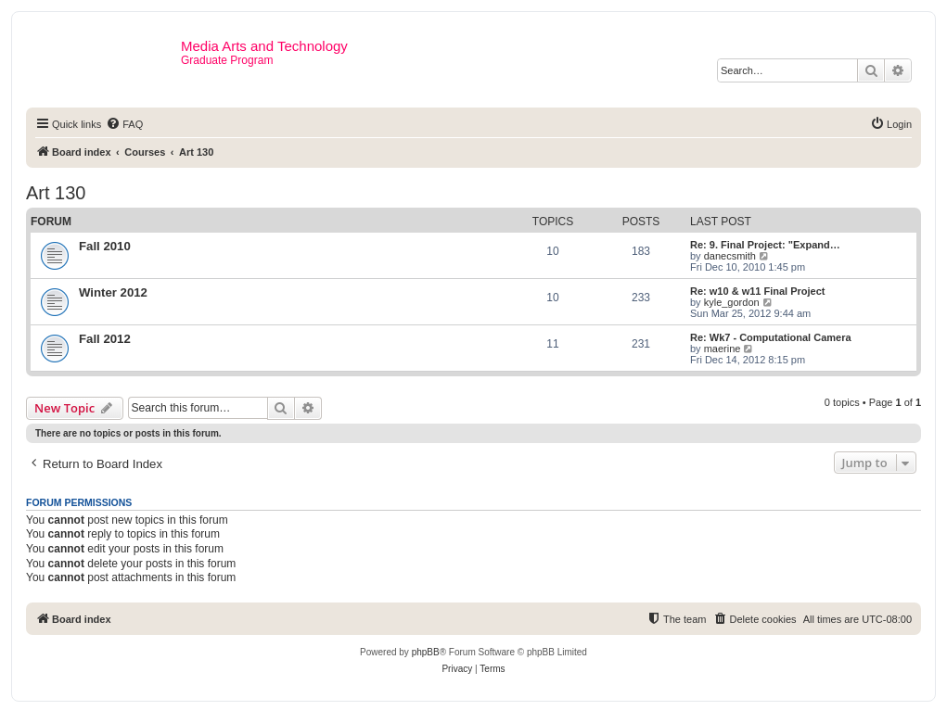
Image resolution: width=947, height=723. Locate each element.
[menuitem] (124, 124)
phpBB (426, 652)
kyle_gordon (732, 302)
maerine (722, 348)
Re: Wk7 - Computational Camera (770, 337)
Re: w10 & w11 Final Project (757, 291)
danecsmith (730, 255)
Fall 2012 (105, 339)
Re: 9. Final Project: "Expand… (765, 244)
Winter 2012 (113, 292)
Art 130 (55, 193)
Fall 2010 (105, 246)
